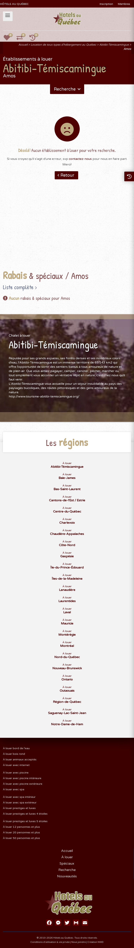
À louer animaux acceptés (19, 759)
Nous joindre (78, 942)
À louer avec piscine (16, 772)
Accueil (23, 44)
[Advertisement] (67, 231)
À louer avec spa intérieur (19, 797)
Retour (67, 175)
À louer (67, 465)
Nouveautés (67, 876)
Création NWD (95, 942)
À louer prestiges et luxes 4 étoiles (25, 813)
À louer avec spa (13, 789)
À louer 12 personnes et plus (21, 827)
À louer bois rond (14, 754)
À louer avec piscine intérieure (22, 778)
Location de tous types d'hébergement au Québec (63, 44)
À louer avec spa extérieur (19, 802)
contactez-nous (80, 159)
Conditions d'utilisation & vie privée (50, 942)
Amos (127, 49)
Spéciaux (67, 863)
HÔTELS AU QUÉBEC (14, 4)
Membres (124, 4)
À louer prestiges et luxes (19, 808)
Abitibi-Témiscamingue (114, 44)
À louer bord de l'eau (16, 748)
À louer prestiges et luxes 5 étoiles (25, 821)
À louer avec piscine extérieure (22, 783)
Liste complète (18, 287)
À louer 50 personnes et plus (21, 838)
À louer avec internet (16, 765)
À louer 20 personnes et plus (21, 832)
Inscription (106, 4)
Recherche (67, 89)
